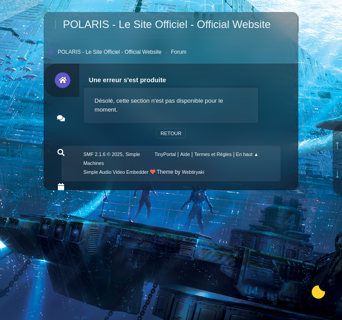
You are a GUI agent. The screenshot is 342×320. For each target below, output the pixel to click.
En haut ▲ (247, 154)
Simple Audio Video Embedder (115, 172)
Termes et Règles (213, 154)
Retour (170, 133)
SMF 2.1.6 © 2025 (102, 154)
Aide (185, 154)
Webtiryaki (193, 172)
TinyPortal (165, 154)
